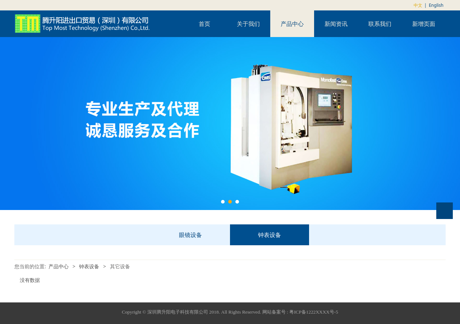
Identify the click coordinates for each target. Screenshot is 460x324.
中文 (418, 5)
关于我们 (248, 24)
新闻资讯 (336, 24)
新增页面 (423, 24)
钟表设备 (269, 235)
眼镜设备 (190, 235)
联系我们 (379, 24)
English (436, 5)
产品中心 (292, 24)
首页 (204, 24)
